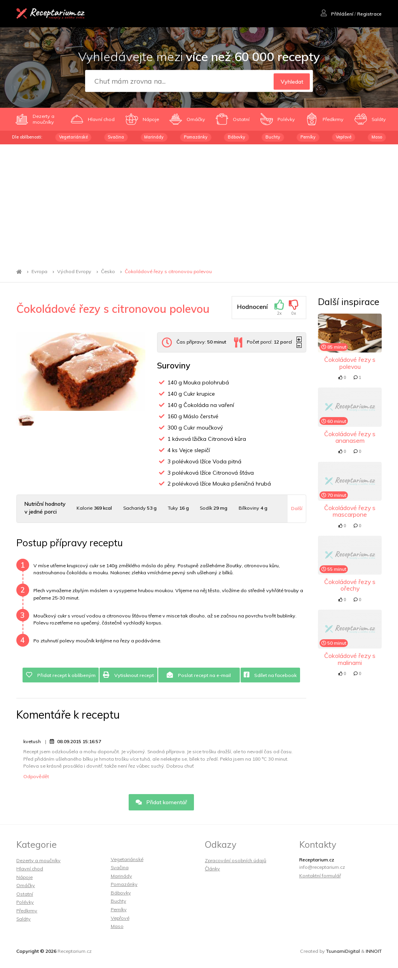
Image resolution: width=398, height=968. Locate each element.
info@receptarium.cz (322, 867)
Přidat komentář (161, 802)
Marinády (154, 137)
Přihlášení (337, 14)
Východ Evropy (74, 272)
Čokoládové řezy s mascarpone (349, 511)
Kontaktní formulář (320, 876)
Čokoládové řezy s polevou (349, 363)
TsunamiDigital (343, 951)
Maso (377, 137)
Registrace (369, 14)
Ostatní (24, 894)
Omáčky (25, 885)
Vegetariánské (73, 137)
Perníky (308, 137)
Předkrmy (26, 911)
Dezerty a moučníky (38, 860)
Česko (108, 272)
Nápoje (24, 877)
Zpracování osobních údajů (235, 860)
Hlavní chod (29, 869)
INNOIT (374, 951)
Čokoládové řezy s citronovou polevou (168, 272)
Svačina (116, 137)
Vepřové (343, 137)
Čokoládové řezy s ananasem (349, 437)
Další (296, 508)
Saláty (23, 919)
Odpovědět (36, 776)
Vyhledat (292, 81)
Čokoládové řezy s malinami (349, 659)
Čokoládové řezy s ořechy (349, 585)
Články (212, 869)
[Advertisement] (199, 202)
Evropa (39, 272)
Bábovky (236, 137)
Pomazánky (196, 137)
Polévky (25, 902)
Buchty (272, 137)
